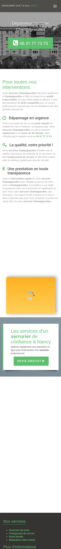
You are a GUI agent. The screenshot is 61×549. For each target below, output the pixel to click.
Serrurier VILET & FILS (19, 5)
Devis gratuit (31, 361)
